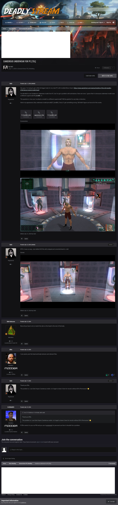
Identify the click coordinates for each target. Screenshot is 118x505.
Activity (20, 22)
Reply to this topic (107, 76)
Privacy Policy (11, 494)
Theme (3, 494)
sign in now (40, 442)
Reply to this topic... (16, 449)
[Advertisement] (35, 45)
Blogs (52, 22)
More (80, 22)
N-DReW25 (11, 407)
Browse (9, 22)
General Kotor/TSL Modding (26, 68)
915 (11, 372)
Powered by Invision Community (108, 494)
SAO (11, 66)
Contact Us (19, 494)
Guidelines (23, 502)
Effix (11, 349)
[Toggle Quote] (23, 412)
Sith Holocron (11, 321)
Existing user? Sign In (98, 22)
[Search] (95, 9)
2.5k (11, 430)
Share (97, 67)
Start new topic (90, 76)
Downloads (32, 22)
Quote (26, 238)
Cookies (26, 494)
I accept (111, 501)
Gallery (43, 22)
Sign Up (109, 22)
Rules (61, 22)
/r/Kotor (70, 22)
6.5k (11, 341)
